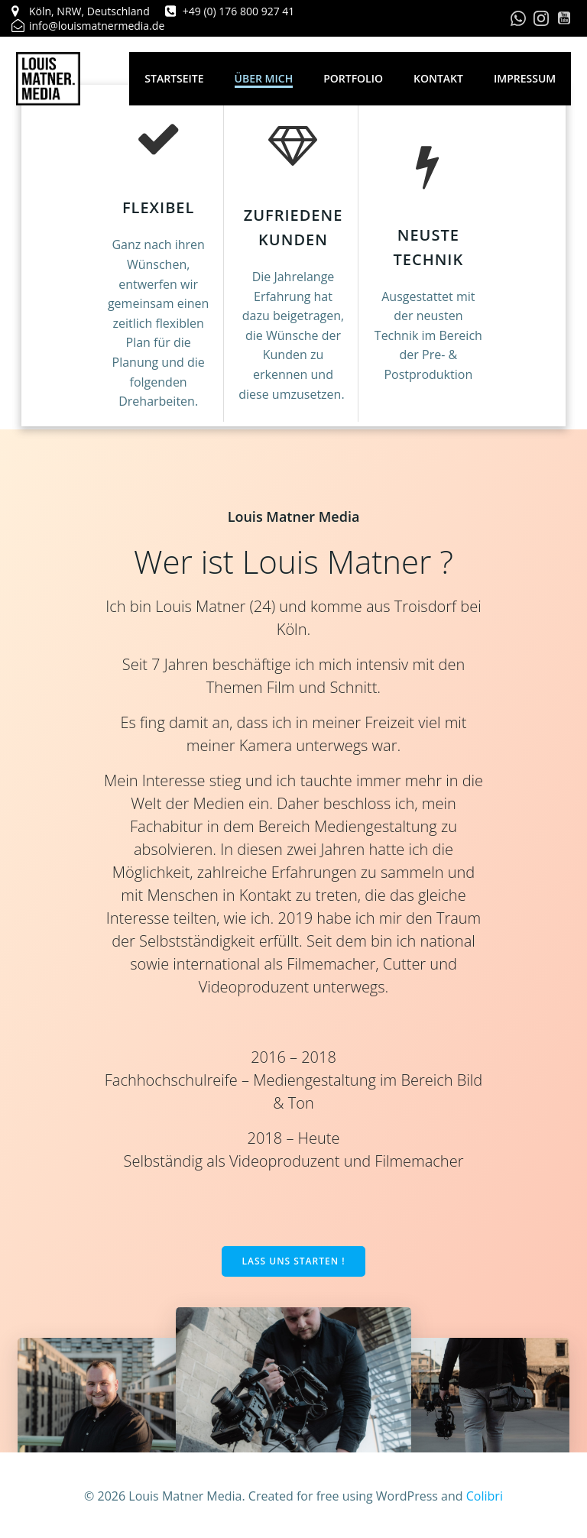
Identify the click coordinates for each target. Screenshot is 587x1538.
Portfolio (358, 78)
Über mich (267, 78)
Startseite (178, 78)
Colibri (484, 1496)
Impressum (529, 78)
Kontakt (443, 78)
